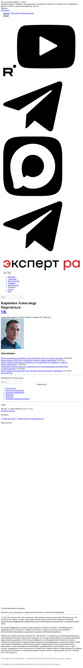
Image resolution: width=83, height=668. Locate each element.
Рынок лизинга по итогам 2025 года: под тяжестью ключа (23, 371)
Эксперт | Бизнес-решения (23, 13)
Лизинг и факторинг (48, 360)
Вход (6, 15)
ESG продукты (13, 281)
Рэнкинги (11, 283)
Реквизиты (10, 395)
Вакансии (9, 397)
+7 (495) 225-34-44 (8, 419)
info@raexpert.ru (37, 419)
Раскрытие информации (15, 392)
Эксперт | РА (8, 13)
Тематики (11, 287)
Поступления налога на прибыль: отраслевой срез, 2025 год (24, 358)
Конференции (13, 285)
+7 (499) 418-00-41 (23, 419)
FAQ (9, 291)
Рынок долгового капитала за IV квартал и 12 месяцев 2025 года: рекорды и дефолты (34, 362)
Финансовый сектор (9, 364)
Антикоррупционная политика (17, 399)
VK (3, 311)
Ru (9, 273)
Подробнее (5, 10)
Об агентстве (11, 388)
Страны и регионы (55, 358)
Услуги (10, 289)
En (5, 273)
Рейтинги (11, 277)
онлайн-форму (58, 612)
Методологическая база (15, 390)
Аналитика (12, 279)
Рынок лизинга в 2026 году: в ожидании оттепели (20, 360)
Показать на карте (8, 411)
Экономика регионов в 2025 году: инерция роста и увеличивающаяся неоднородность (34, 367)
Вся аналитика (6, 373)
